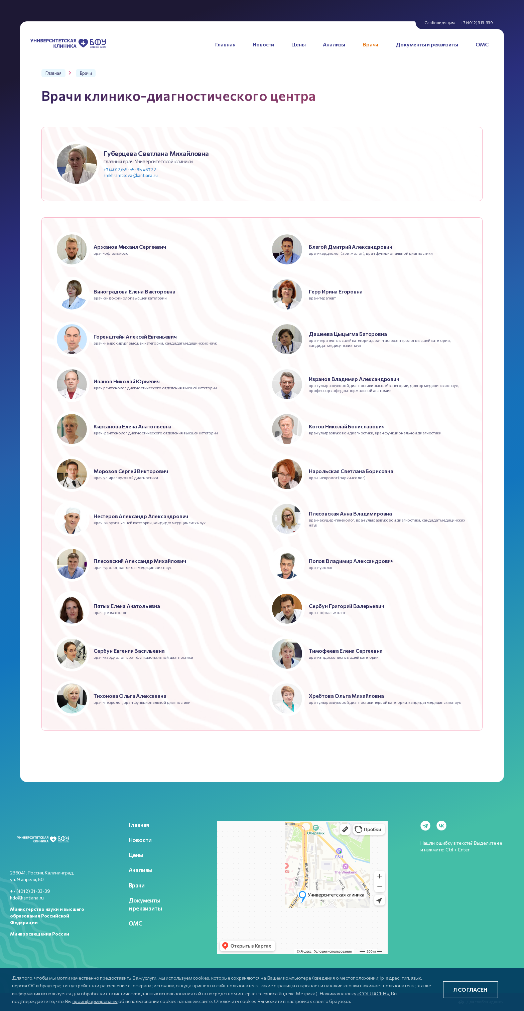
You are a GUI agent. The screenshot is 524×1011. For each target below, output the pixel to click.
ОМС (135, 923)
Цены (136, 854)
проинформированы (95, 1001)
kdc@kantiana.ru (27, 897)
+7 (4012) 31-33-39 (30, 891)
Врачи (137, 885)
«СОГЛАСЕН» (373, 993)
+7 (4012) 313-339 (477, 22)
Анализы (141, 869)
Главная (139, 824)
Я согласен (470, 989)
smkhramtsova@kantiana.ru (131, 175)
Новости (140, 839)
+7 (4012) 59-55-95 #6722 (130, 169)
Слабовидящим (439, 22)
